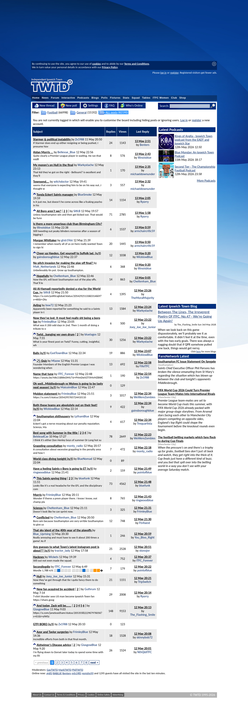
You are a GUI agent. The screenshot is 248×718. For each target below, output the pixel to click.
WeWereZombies (144, 397)
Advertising (118, 694)
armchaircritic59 (144, 231)
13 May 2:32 (143, 181)
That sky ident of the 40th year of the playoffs (62, 530)
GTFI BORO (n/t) (43, 624)
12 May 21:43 (142, 496)
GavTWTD (52, 670)
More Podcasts (206, 180)
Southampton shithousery (53, 416)
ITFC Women (161, 97)
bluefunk (84, 478)
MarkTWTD (65, 670)
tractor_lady (62, 550)
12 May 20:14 (142, 592)
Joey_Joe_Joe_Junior (143, 327)
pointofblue (144, 472)
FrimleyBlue (49, 321)
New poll (68, 105)
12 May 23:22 (142, 320)
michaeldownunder (142, 174)
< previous (41, 662)
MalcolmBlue (68, 387)
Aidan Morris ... (43, 152)
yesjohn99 (88, 673)
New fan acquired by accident (56, 589)
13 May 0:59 (143, 227)
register (174, 72)
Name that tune (43, 374)
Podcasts (83, 97)
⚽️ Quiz (42, 361)
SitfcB (76, 211)
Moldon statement (45, 394)
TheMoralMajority (142, 298)
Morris (37, 495)
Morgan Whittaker (45, 240)
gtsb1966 (67, 240)
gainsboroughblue (48, 257)
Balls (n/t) (39, 353)
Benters (144, 145)
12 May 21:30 (142, 519)
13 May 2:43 (143, 154)
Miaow (55, 361)
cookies (96, 63)
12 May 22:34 (142, 393)
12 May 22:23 (142, 434)
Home (36, 97)
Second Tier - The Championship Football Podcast (195, 168)
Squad (136, 97)
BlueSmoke (85, 194)
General (82, 112)
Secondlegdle (41, 566)
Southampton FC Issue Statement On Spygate (187, 361)
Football (52, 112)
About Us (37, 694)
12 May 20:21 (142, 578)
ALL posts (111, 112)
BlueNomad (85, 459)
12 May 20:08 (142, 633)
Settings (90, 105)
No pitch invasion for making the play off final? (63, 263)
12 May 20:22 (142, 566)
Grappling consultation (47, 446)
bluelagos (90, 334)
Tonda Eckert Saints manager (55, 194)
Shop (182, 97)
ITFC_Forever (66, 374)
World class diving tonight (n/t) (53, 459)
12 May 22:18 (142, 447)
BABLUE (57, 673)
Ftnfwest (144, 523)
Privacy (81, 694)
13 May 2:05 (143, 198)
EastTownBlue (59, 353)
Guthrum (90, 589)
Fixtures (115, 97)
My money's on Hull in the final (53, 165)
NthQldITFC (144, 652)
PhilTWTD (77, 670)
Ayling (37, 305)
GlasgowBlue (41, 609)
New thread (44, 105)
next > (94, 662)
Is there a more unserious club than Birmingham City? (67, 224)
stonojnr (144, 550)
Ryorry (144, 202)
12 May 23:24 (142, 307)
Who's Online (131, 105)
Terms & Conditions (66, 694)
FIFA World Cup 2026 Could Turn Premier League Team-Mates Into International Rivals (186, 392)
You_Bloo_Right (144, 537)
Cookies (91, 694)
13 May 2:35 (143, 167)
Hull (39, 576)
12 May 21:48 (142, 482)
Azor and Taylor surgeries (53, 632)
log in (163, 72)
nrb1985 (76, 673)
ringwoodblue (42, 472)
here (198, 351)
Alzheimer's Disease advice (54, 645)
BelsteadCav (40, 436)
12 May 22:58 (142, 362)
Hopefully (43, 276)
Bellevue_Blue (66, 152)
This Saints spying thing (51, 478)
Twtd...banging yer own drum (56, 334)
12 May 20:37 (142, 557)
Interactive (68, 97)
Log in (184, 120)
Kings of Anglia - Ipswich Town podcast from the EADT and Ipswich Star (193, 139)
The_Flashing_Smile (142, 615)
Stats (126, 97)
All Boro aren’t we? (49, 211)
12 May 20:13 (142, 607)
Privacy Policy (110, 67)
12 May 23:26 (142, 290)
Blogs (95, 97)
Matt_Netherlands (44, 266)
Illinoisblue (144, 157)
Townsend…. (41, 181)
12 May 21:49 (142, 468)
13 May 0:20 (143, 253)
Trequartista (144, 423)
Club (174, 97)
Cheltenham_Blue (64, 276)
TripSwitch (144, 582)
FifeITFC (144, 366)
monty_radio (75, 446)
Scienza (38, 508)
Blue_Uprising (42, 534)
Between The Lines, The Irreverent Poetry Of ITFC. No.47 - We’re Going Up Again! (185, 316)
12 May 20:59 (142, 534)
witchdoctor (61, 181)
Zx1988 (79, 139)
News (45, 97)
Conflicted (43, 517)
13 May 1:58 (143, 213)
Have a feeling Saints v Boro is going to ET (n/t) (63, 468)
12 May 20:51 (142, 547)
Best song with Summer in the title (55, 433)
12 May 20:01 (142, 648)
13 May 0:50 (143, 242)
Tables (146, 97)
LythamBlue (81, 416)
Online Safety (103, 694)
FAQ (109, 105)
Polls (104, 97)
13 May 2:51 (143, 141)
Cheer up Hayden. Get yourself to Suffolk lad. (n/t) (69, 253)
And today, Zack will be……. (54, 605)
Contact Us (49, 694)
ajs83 (49, 673)
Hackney (39, 557)
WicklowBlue (144, 257)
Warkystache (86, 165)
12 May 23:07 (142, 351)
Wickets (53, 557)
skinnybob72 (144, 637)
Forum (55, 97)
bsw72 (50, 305)
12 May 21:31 (142, 508)
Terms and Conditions (136, 63)
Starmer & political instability (52, 139)
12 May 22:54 (142, 374)
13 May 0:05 (143, 277)
